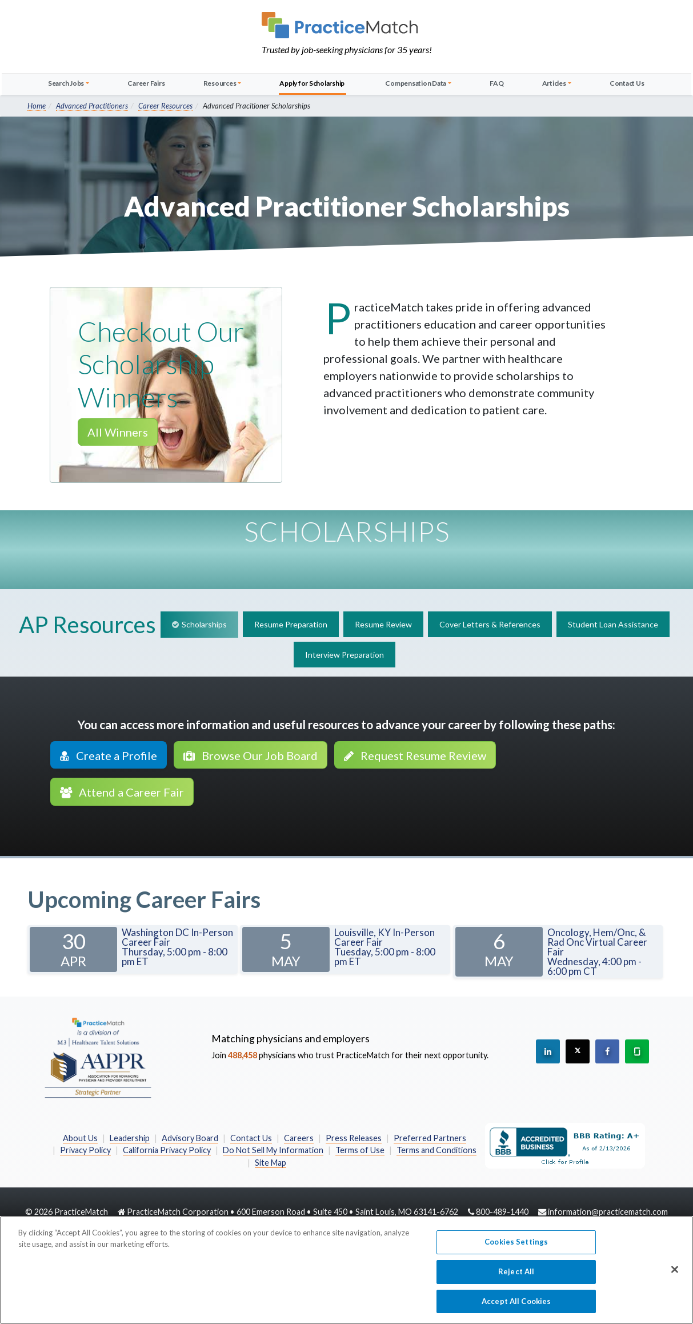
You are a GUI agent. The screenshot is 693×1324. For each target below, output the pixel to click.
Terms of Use (359, 1150)
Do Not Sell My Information (273, 1150)
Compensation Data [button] (415, 83)
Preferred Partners (430, 1138)
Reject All (516, 1276)
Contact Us (627, 83)
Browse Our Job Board (250, 755)
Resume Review (383, 624)
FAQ (496, 83)
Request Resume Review (415, 755)
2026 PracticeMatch (71, 1212)
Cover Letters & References (489, 624)
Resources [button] (220, 83)
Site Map (270, 1162)
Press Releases (354, 1138)
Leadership (130, 1138)
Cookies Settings (516, 1246)
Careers (299, 1138)
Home (36, 105)
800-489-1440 (502, 1212)
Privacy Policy (85, 1150)
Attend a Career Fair (122, 792)
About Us (80, 1138)
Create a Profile (108, 755)
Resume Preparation (290, 624)
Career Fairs (146, 83)
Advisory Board (190, 1138)
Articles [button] (554, 83)
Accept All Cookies (516, 1305)
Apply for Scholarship (312, 83)
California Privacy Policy (167, 1150)
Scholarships (204, 624)
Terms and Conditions (436, 1150)
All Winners (117, 432)
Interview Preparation (344, 654)
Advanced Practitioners (92, 105)
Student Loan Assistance (613, 624)
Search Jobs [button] (66, 83)
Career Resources (165, 105)
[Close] (674, 1274)
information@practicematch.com (608, 1212)
